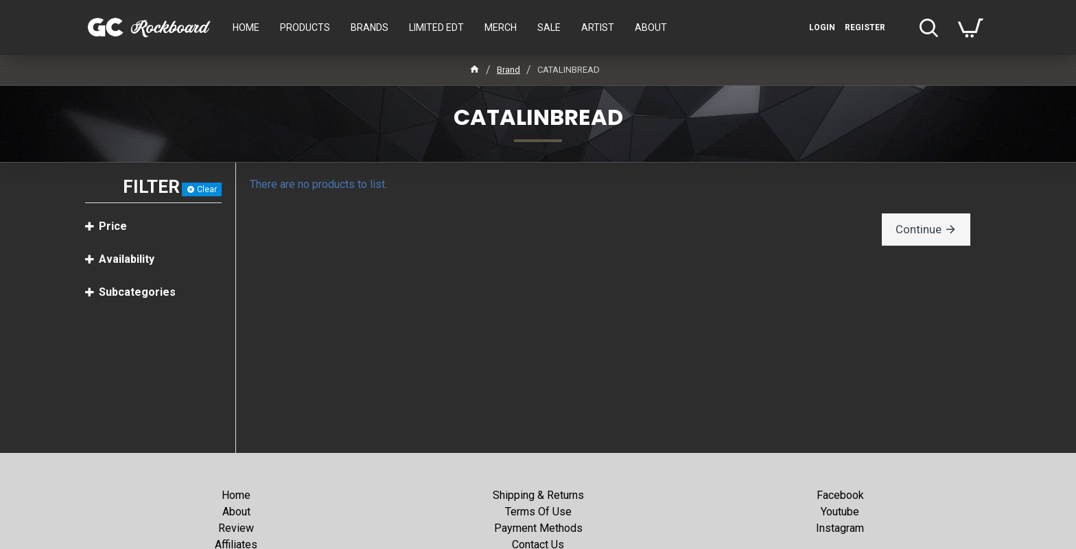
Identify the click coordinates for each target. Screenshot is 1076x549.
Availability (126, 259)
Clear (207, 189)
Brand (508, 70)
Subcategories (137, 292)
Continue (921, 228)
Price (113, 226)
